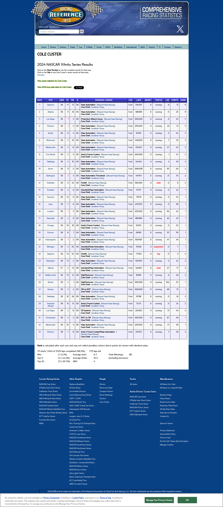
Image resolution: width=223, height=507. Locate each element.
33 (40, 332)
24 (40, 268)
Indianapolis (51, 240)
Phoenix (50, 126)
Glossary (40, 75)
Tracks (72, 47)
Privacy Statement (167, 430)
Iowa (50, 204)
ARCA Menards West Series (50, 395)
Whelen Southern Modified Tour (82, 459)
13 (39, 190)
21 (39, 247)
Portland (50, 190)
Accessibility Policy (167, 434)
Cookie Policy (78, 498)
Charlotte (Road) (50, 304)
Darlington (50, 176)
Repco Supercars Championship (82, 477)
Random (178, 47)
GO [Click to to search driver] (81, 31)
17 (39, 218)
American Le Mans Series (79, 430)
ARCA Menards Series (48, 402)
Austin (50, 133)
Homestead (50, 318)
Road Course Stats (167, 402)
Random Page (166, 395)
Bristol (50, 282)
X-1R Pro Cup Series (77, 434)
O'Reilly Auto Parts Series (49, 388)
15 (39, 204)
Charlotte (50, 183)
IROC (71, 413)
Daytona (50, 105)
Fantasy (167, 47)
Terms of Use (165, 438)
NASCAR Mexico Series (78, 466)
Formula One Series (47, 420)
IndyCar (152, 47)
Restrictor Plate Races (169, 406)
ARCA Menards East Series (50, 398)
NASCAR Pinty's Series (139, 407)
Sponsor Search (166, 423)
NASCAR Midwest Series (79, 441)
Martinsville (50, 147)
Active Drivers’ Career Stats (143, 391)
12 (39, 183)
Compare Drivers (106, 391)
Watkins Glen (50, 275)
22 (40, 254)
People (103, 379)
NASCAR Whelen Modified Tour (52, 409)
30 (39, 310)
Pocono (50, 232)
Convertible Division (77, 391)
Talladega (51, 162)
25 (40, 275)
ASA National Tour (77, 452)
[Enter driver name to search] (59, 31)
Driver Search (49, 27)
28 (39, 296)
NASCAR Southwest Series (80, 445)
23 (40, 261)
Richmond (50, 140)
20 (39, 240)
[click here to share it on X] (181, 29)
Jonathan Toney (97, 107)
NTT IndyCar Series (47, 416)
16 (39, 211)
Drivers (53, 47)
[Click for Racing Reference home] (112, 18)
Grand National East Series (80, 395)
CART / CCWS (75, 398)
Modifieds (118, 47)
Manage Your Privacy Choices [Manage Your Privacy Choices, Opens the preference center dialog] (159, 500)
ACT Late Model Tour (78, 480)
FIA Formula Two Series (79, 455)
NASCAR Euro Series (77, 470)
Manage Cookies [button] (166, 445)
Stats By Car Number (168, 413)
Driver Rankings (106, 395)
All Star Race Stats (167, 409)
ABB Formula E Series (78, 484)
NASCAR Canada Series (48, 406)
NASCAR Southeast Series (80, 438)
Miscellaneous (166, 379)
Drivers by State (106, 388)
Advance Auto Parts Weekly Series (53, 413)
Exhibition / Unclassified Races (81, 462)
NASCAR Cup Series (47, 384)
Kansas (51, 289)
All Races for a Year (167, 384)
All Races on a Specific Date (171, 388)
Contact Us (164, 416)
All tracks (133, 384)
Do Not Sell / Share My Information (174, 441)
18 (40, 225)
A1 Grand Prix (74, 420)
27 (40, 289)
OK (187, 500)
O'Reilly (89, 47)
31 (39, 318)
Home (43, 47)
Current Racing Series (49, 379)
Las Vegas (50, 119)
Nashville (50, 218)
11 (39, 176)
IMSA (142, 47)
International (131, 47)
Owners (63, 47)
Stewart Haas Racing (105, 105)
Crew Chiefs (104, 402)
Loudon (50, 211)
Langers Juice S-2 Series (79, 416)
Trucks (99, 47)
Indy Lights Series (76, 473)
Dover (50, 169)
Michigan (50, 247)
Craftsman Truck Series (48, 391)
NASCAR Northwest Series (80, 448)
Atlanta (51, 112)
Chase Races (165, 398)
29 (40, 303)
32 (40, 325)
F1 (159, 47)
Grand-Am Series (76, 427)
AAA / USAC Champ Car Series (81, 406)
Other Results (75, 379)
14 (39, 197)
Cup (80, 47)
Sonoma (50, 197)
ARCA (107, 47)
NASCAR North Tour (77, 402)
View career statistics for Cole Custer (52, 81)
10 (40, 169)
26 (40, 282)
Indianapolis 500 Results (79, 409)
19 (39, 232)
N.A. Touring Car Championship (82, 423)
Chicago (50, 225)
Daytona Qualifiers (77, 384)
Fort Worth (50, 154)
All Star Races (75, 388)
